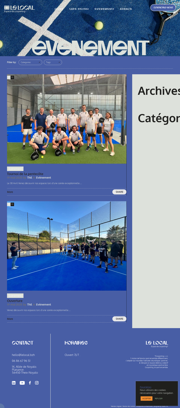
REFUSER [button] (158, 398)
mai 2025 (142, 100)
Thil (29, 177)
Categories (26, 62)
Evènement (143, 127)
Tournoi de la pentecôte (25, 174)
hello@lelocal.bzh (23, 355)
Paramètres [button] (145, 387)
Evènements (104, 9)
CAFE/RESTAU (79, 9)
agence (126, 9)
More (10, 191)
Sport (59, 9)
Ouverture (14, 301)
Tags (48, 62)
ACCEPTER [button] (146, 398)
